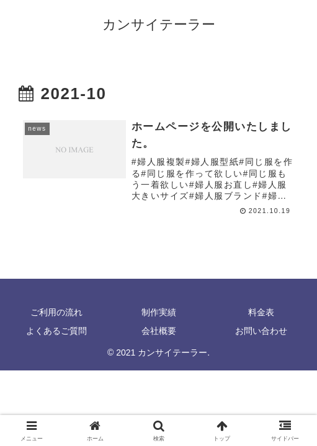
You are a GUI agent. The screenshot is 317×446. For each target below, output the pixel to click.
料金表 (261, 312)
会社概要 (158, 331)
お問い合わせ (261, 331)
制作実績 (158, 312)
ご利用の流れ (56, 312)
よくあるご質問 (56, 331)
